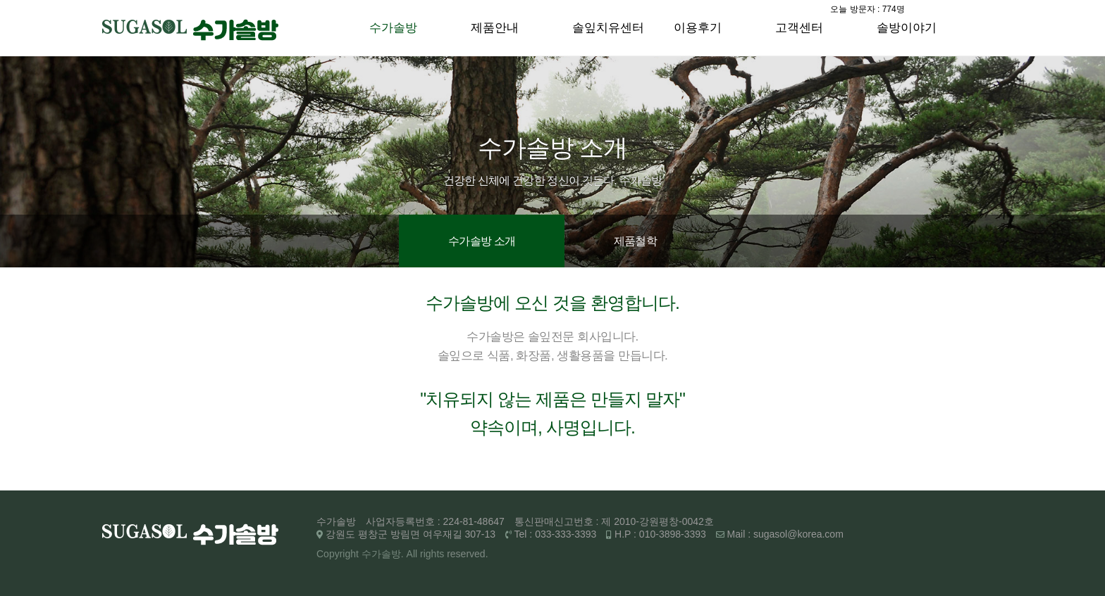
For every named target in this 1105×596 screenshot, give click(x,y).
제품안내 (495, 27)
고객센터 (799, 27)
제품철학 (635, 241)
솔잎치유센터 (608, 27)
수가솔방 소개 (481, 241)
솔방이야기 (907, 27)
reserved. (467, 553)
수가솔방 (393, 27)
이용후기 (698, 27)
